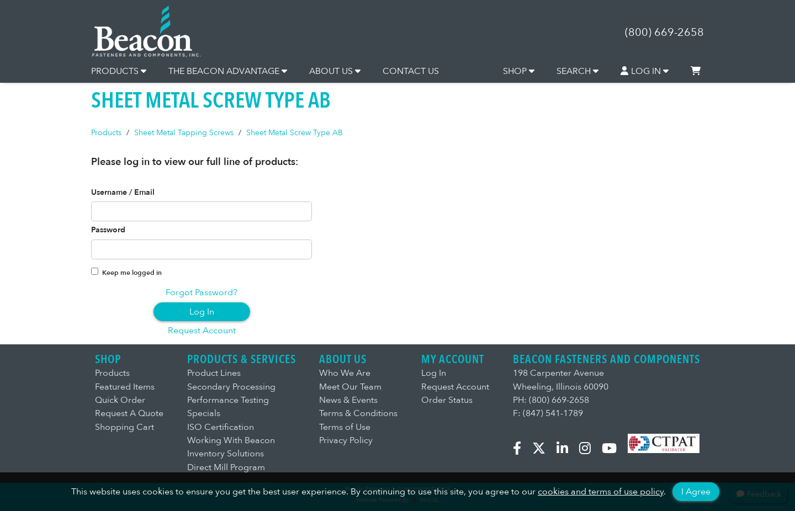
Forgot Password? (201, 292)
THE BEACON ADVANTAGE (227, 71)
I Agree (696, 492)
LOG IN (645, 71)
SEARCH (577, 71)
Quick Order (120, 400)
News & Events (348, 400)
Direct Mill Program (226, 467)
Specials (203, 413)
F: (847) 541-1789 (548, 413)
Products (106, 132)
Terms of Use (344, 427)
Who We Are (344, 373)
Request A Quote (129, 413)
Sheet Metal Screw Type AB (294, 132)
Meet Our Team (350, 387)
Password (108, 230)
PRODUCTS (118, 71)
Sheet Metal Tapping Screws (184, 132)
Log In (201, 312)
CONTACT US (411, 71)
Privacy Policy (346, 440)
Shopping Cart (124, 427)
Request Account (202, 330)
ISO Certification (220, 427)
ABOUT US (335, 71)
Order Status (447, 400)
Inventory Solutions (225, 454)
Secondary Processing (231, 387)
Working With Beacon (231, 440)
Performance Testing (228, 400)
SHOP (518, 71)
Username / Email (123, 192)
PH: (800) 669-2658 (551, 400)
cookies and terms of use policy (601, 492)
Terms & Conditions (358, 413)
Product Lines (214, 373)
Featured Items (125, 387)
